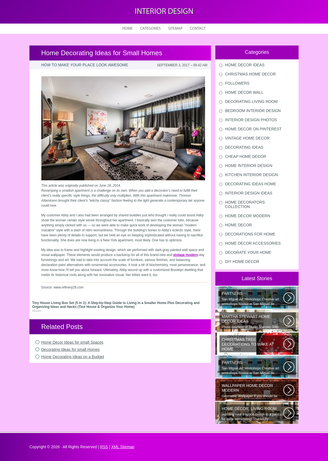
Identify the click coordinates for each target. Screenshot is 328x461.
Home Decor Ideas (244, 65)
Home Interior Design (248, 165)
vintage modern (185, 255)
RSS (104, 447)
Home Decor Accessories (253, 243)
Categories (150, 29)
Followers (237, 83)
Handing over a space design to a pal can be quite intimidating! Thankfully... (252, 413)
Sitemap (175, 29)
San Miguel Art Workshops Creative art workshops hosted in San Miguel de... (252, 298)
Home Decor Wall (244, 92)
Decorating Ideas (244, 147)
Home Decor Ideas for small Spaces (72, 342)
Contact (198, 29)
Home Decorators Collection (245, 204)
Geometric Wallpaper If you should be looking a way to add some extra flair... (252, 390)
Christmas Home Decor (250, 74)
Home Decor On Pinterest (253, 129)
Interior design (164, 12)
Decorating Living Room (251, 101)
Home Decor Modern (247, 216)
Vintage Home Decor (247, 138)
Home (127, 29)
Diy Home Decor (242, 261)
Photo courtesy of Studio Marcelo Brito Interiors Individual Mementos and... (252, 321)
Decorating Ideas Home (250, 184)
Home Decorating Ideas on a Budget (72, 356)
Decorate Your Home (248, 252)
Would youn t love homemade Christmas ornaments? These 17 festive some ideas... (252, 344)
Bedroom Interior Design (253, 110)
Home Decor (238, 225)
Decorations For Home (250, 234)
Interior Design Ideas (248, 193)
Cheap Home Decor (245, 156)
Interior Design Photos (251, 120)
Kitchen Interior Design (251, 175)
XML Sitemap (123, 447)
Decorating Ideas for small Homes (70, 349)
